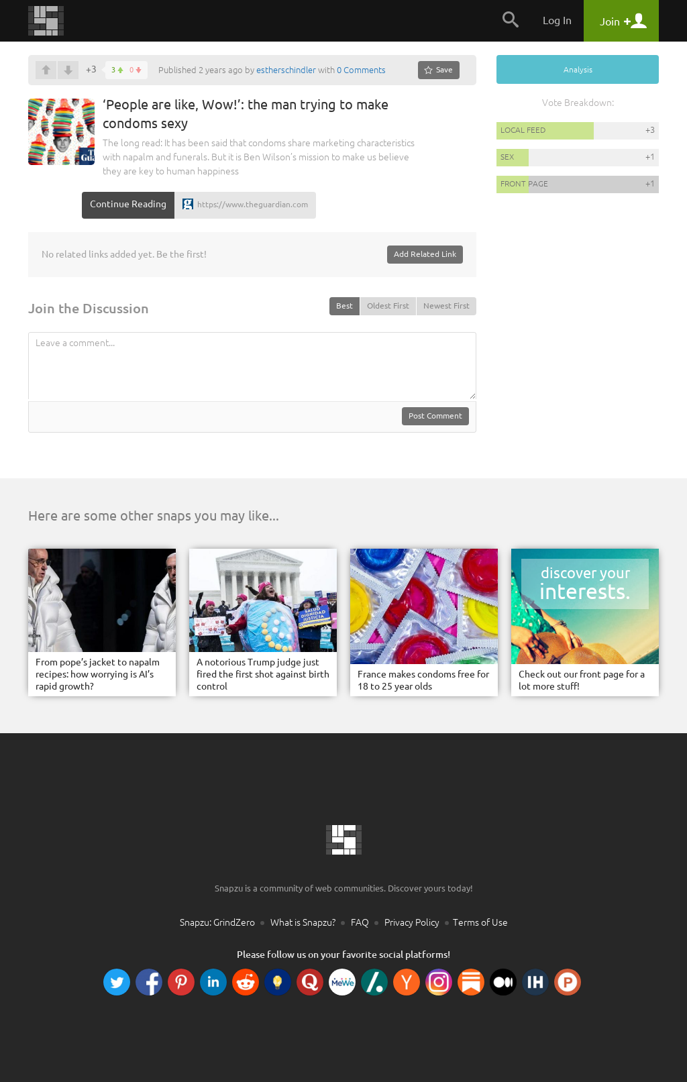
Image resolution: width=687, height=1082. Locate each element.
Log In (557, 20)
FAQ (360, 922)
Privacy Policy (411, 922)
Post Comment (435, 415)
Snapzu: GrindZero (217, 922)
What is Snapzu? (302, 922)
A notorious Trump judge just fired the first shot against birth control (263, 674)
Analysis (578, 69)
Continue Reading (128, 204)
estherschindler (286, 69)
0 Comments (361, 69)
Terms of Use (480, 922)
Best (344, 305)
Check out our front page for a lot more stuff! (582, 680)
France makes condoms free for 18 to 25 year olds (423, 680)
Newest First (446, 305)
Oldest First (388, 305)
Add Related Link (425, 254)
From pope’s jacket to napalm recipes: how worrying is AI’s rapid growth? (98, 674)
